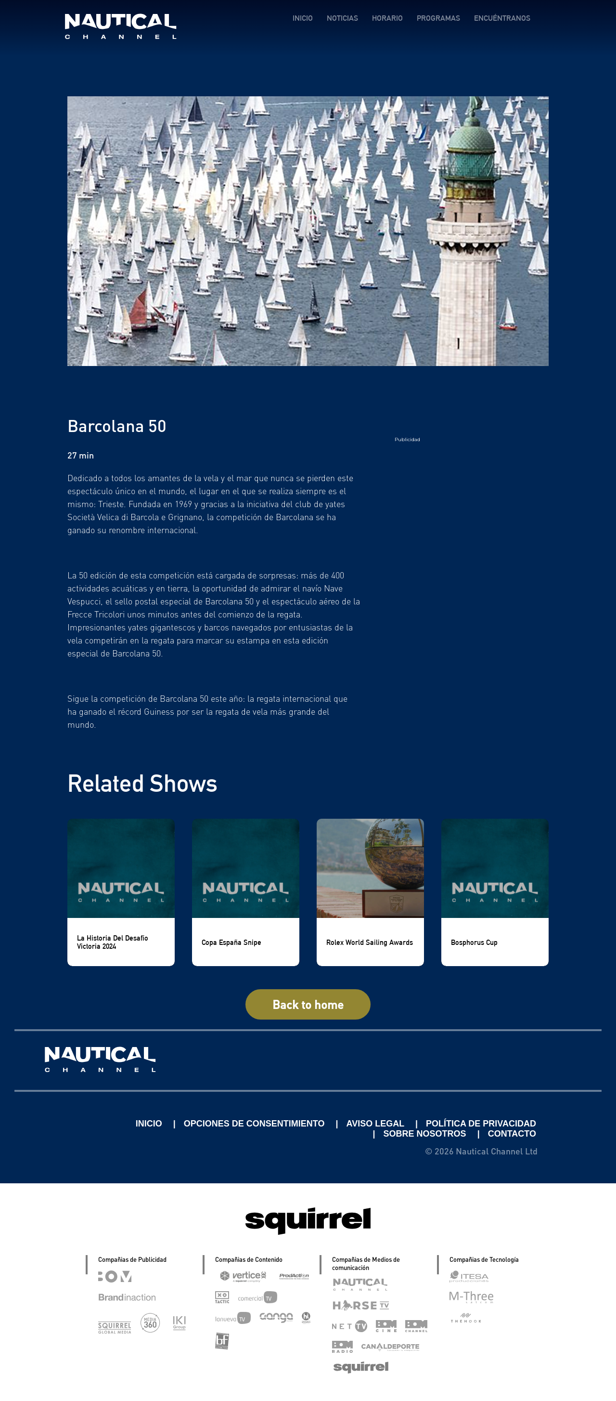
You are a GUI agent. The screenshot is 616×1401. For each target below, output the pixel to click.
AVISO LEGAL (376, 1123)
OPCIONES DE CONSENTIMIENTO (255, 1123)
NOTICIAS (342, 18)
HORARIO (387, 18)
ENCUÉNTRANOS (502, 18)
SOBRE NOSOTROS (426, 1134)
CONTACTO (512, 1134)
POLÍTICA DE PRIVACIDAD (481, 1123)
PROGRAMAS (438, 18)
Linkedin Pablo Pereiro (73, 1123)
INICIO (303, 18)
